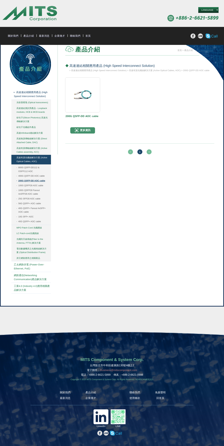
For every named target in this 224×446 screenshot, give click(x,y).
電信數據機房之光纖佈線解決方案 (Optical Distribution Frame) (31, 250)
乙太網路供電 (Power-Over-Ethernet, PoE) (29, 266)
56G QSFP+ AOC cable (29, 203)
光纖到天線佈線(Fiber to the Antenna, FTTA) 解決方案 (29, 241)
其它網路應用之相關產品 (28, 258)
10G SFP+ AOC (25, 216)
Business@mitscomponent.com (118, 370)
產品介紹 (28, 35)
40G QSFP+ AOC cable (29, 221)
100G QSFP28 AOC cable (30, 185)
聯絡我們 (75, 35)
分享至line (200, 36)
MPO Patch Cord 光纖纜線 (29, 227)
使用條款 (134, 398)
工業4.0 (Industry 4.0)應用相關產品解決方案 (32, 288)
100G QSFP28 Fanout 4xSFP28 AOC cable (29, 192)
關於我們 (13, 35)
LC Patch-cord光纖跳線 (27, 233)
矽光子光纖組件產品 (26, 127)
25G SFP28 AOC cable (29, 198)
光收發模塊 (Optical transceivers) (32, 102)
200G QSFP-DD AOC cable (31, 180)
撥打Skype (212, 36)
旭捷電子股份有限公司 (29, 14)
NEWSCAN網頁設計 (144, 379)
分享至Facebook (193, 36)
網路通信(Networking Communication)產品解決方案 (30, 277)
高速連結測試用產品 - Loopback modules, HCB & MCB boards (31, 110)
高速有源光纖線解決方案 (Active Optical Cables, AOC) (31, 159)
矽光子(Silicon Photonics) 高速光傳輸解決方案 (32, 119)
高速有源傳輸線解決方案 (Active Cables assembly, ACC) (31, 150)
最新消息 (44, 35)
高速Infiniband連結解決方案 (29, 133)
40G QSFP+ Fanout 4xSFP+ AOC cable (32, 210)
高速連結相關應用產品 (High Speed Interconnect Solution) (31, 94)
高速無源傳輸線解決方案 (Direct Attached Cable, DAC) (31, 140)
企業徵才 (59, 35)
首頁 (88, 35)
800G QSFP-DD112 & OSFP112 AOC (28, 169)
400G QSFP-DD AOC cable (31, 176)
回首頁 (160, 398)
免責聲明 (160, 392)
